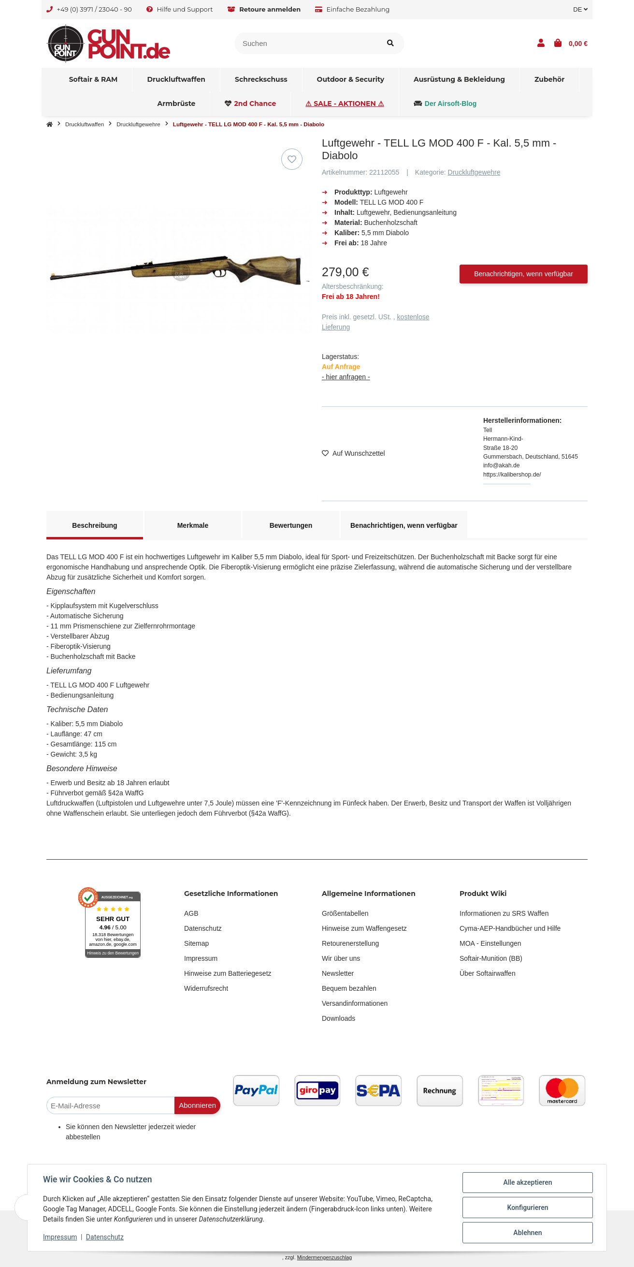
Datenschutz (203, 928)
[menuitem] (94, 80)
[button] (541, 43)
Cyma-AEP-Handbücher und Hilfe (510, 928)
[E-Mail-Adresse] (110, 1106)
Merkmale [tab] (193, 525)
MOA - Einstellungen (490, 943)
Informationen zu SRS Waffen (504, 913)
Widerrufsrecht (206, 988)
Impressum (200, 958)
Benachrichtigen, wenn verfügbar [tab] (404, 525)
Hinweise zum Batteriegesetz (228, 973)
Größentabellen (345, 913)
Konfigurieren (527, 1207)
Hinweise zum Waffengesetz (364, 928)
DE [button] (580, 9)
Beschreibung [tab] (94, 525)
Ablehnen (527, 1233)
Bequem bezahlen (349, 988)
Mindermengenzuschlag (324, 1257)
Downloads (338, 1018)
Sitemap (196, 943)
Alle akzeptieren (527, 1182)
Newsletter (338, 973)
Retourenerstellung (350, 943)
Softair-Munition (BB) (491, 958)
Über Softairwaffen (488, 973)
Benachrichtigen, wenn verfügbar (523, 274)
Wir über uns (341, 958)
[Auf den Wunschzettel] (292, 159)
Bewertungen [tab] (291, 525)
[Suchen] (306, 43)
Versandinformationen (355, 1003)
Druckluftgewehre (474, 172)
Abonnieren (197, 1105)
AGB (191, 913)
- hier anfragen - (346, 377)
